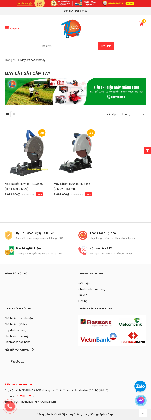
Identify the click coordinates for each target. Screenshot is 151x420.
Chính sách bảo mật (17, 336)
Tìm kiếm (106, 45)
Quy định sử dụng (15, 330)
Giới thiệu (84, 283)
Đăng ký (68, 10)
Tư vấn (82, 295)
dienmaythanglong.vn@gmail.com (34, 401)
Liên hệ (82, 301)
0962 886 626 (24, 396)
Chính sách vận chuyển (19, 318)
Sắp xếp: (112, 114)
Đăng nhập (81, 10)
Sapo (111, 414)
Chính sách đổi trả (16, 324)
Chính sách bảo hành (17, 342)
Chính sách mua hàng (91, 289)
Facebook (17, 361)
